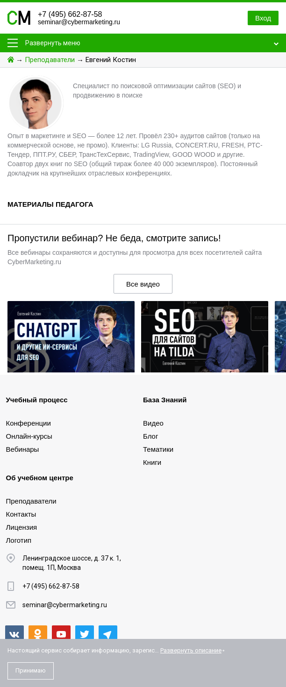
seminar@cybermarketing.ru (79, 22)
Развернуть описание (191, 650)
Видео (153, 423)
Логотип (19, 540)
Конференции (28, 423)
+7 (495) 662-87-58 (70, 14)
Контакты (21, 514)
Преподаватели (50, 60)
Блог (150, 436)
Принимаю (30, 670)
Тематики (158, 449)
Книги (152, 462)
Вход (263, 18)
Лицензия (21, 527)
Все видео (143, 284)
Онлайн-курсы (29, 436)
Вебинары (22, 449)
